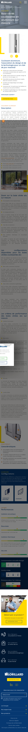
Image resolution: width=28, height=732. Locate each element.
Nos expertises (6, 709)
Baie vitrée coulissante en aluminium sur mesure (11, 7)
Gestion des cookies (14, 725)
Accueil (2, 6)
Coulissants (14, 6)
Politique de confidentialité (14, 723)
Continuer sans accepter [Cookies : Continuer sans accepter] (8, 345)
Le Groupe (4, 706)
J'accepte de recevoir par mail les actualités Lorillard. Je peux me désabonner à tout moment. (12, 699)
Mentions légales (14, 720)
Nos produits (8, 6)
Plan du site (14, 718)
